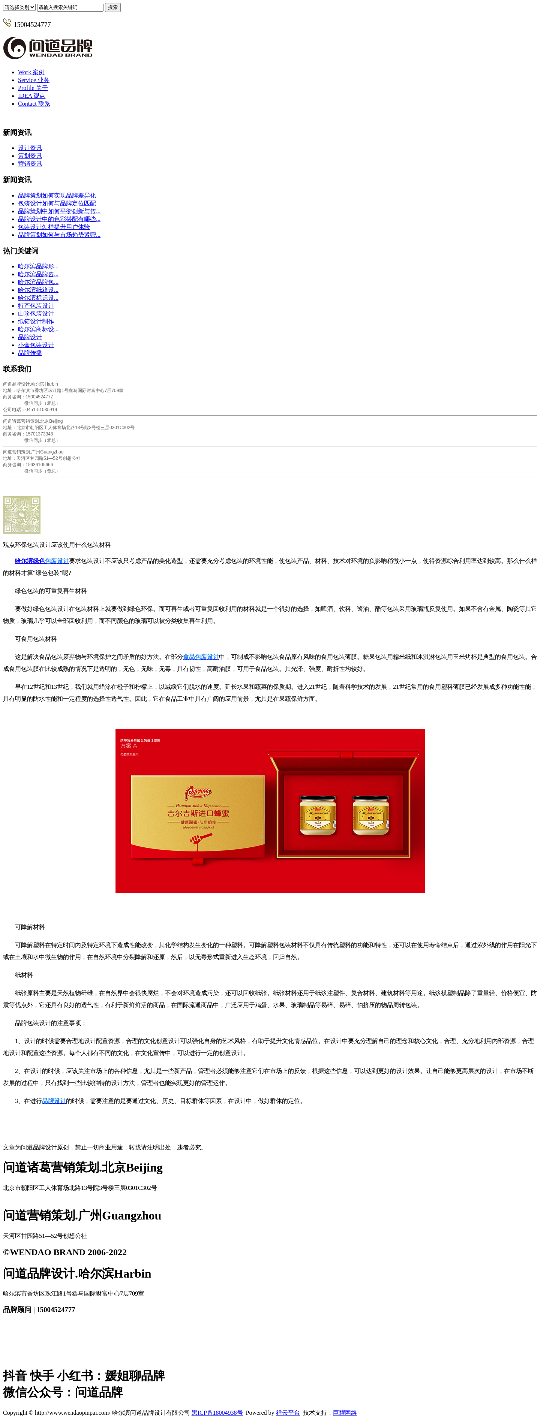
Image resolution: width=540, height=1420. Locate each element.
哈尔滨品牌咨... (38, 274)
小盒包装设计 (36, 345)
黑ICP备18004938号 (217, 1413)
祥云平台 (288, 1413)
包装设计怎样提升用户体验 (54, 227)
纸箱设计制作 (36, 321)
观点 (31, 96)
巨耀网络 (345, 1413)
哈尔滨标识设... (38, 298)
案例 (31, 72)
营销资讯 (30, 163)
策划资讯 (30, 156)
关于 (33, 88)
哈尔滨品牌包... (38, 282)
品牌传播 (30, 353)
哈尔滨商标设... (38, 329)
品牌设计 (30, 337)
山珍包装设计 (36, 313)
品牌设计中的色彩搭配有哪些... (59, 219)
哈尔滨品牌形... (38, 266)
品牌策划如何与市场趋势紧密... (59, 235)
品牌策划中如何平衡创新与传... (59, 211)
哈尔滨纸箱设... (38, 290)
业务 (34, 80)
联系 (34, 103)
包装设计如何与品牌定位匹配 (57, 203)
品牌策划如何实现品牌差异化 (57, 195)
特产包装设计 (36, 305)
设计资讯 (30, 148)
